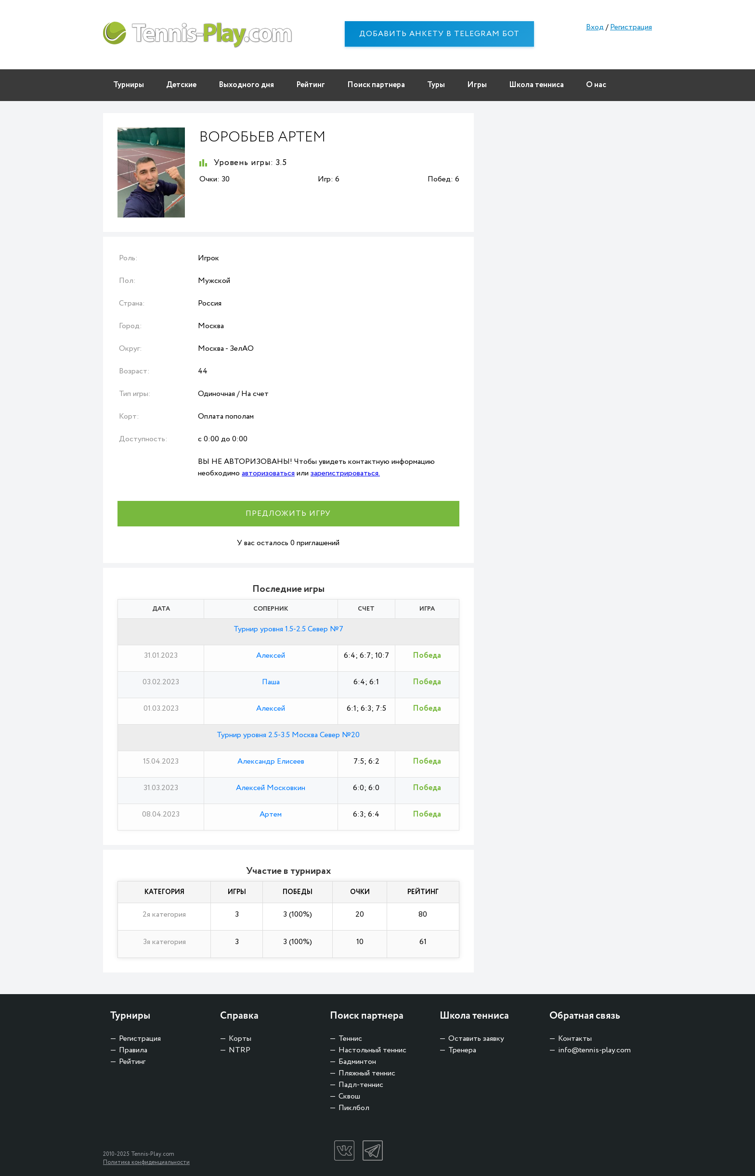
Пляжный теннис (366, 1073)
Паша (271, 682)
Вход (595, 27)
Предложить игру (288, 513)
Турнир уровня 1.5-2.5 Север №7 (288, 629)
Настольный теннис (372, 1050)
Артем (271, 814)
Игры (477, 84)
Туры (436, 84)
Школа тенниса (536, 84)
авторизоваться (268, 473)
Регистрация (631, 27)
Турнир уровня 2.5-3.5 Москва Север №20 (288, 735)
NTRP (239, 1050)
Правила (133, 1050)
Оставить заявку (476, 1038)
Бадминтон (357, 1061)
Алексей (270, 655)
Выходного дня (246, 84)
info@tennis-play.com (594, 1050)
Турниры (128, 84)
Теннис (350, 1038)
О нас (596, 84)
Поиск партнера (376, 84)
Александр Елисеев (270, 761)
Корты (240, 1038)
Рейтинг (310, 84)
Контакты (575, 1038)
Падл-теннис (360, 1084)
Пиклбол (353, 1107)
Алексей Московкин (270, 787)
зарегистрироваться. (345, 473)
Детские (181, 84)
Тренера (462, 1050)
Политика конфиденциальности (146, 1162)
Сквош (349, 1096)
